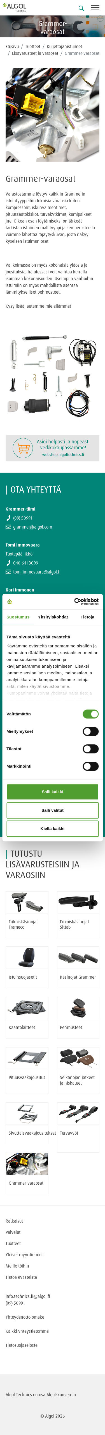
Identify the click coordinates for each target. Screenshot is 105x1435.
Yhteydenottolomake (25, 1317)
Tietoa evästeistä (21, 1277)
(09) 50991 (22, 518)
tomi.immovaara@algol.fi (36, 572)
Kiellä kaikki (53, 828)
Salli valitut (52, 810)
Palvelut (13, 1232)
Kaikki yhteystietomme (27, 1331)
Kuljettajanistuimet (64, 46)
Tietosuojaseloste (22, 1345)
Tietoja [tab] (87, 617)
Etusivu (12, 46)
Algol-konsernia (61, 1394)
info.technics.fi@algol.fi (28, 1296)
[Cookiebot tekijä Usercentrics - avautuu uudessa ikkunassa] (75, 601)
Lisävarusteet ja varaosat (35, 53)
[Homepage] (21, 7)
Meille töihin (17, 1266)
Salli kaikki (52, 791)
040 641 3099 (25, 563)
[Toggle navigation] (98, 8)
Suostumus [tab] (18, 617)
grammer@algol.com (32, 527)
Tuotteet (32, 46)
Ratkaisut (14, 1221)
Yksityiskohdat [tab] (53, 617)
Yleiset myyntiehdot (24, 1254)
